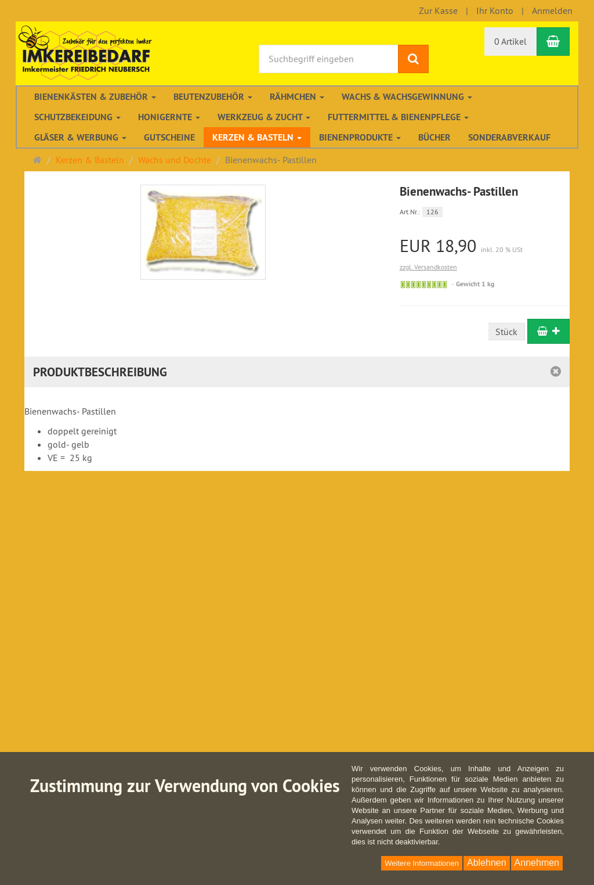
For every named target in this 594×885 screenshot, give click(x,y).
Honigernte (169, 117)
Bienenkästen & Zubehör (95, 97)
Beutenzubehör (212, 97)
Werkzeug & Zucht (264, 117)
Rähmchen (297, 97)
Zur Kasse (438, 10)
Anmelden (552, 10)
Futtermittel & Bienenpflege (398, 117)
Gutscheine (169, 137)
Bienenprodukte (360, 137)
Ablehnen (486, 863)
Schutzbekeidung (77, 117)
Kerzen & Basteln (257, 137)
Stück (506, 331)
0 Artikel (510, 41)
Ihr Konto (494, 10)
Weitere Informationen (422, 863)
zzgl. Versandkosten (428, 266)
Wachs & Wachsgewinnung (407, 97)
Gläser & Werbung (80, 137)
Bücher (434, 137)
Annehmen (537, 863)
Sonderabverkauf (509, 137)
